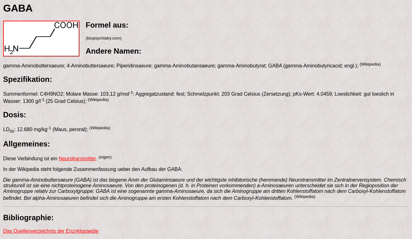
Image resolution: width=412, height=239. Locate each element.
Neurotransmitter (77, 158)
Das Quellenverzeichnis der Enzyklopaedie (51, 231)
